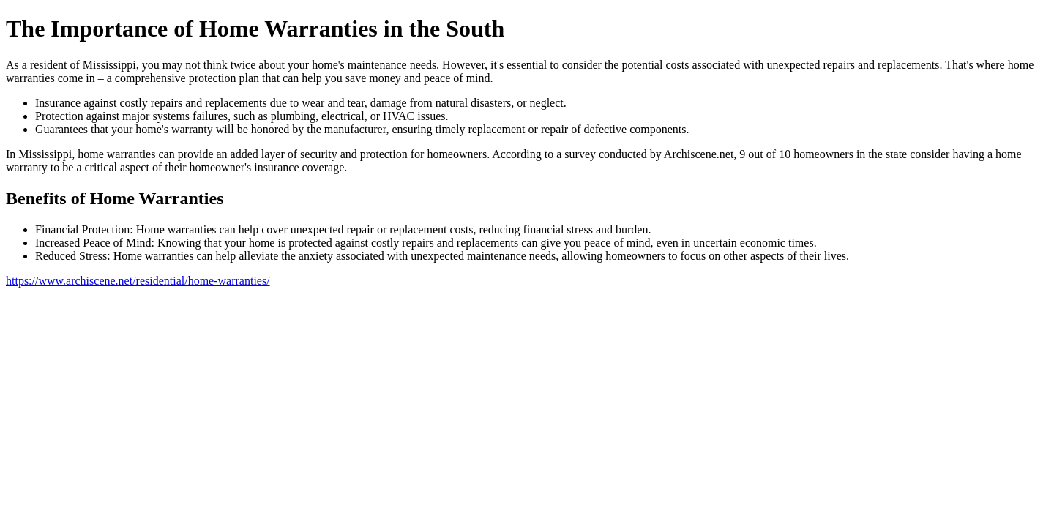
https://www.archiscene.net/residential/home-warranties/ (138, 280)
